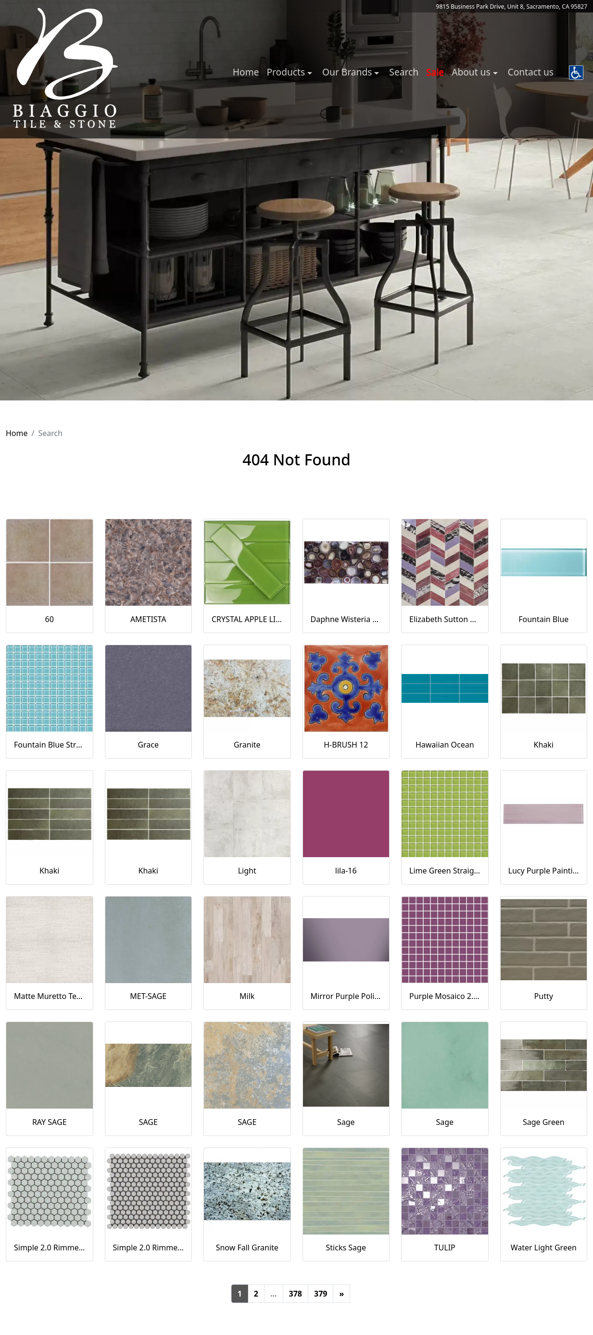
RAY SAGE (49, 1122)
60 (49, 619)
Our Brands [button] (348, 71)
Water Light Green (544, 1247)
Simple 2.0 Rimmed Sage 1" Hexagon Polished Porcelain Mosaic (49, 1247)
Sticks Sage (346, 1247)
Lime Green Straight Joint (444, 870)
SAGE (148, 1122)
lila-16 (346, 870)
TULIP (444, 1247)
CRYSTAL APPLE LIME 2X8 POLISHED (247, 619)
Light (247, 870)
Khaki (544, 744)
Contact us (531, 71)
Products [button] (286, 71)
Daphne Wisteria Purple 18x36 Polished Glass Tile (346, 619)
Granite (247, 744)
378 (295, 1293)
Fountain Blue (543, 619)
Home (246, 71)
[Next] (341, 1294)
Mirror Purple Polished (346, 996)
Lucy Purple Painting (544, 870)
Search (403, 71)
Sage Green (544, 1122)
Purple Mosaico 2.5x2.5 (444, 996)
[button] (576, 72)
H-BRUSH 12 (346, 744)
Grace (148, 744)
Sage (346, 1122)
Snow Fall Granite (247, 1247)
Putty (543, 996)
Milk (247, 996)
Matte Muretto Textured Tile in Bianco (49, 996)
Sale (435, 71)
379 (320, 1293)
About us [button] (472, 71)
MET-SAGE (148, 996)
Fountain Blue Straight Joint (49, 744)
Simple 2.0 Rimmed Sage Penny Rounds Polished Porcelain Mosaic (148, 1247)
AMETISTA (148, 619)
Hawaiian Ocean (445, 744)
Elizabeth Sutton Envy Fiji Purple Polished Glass (444, 619)
